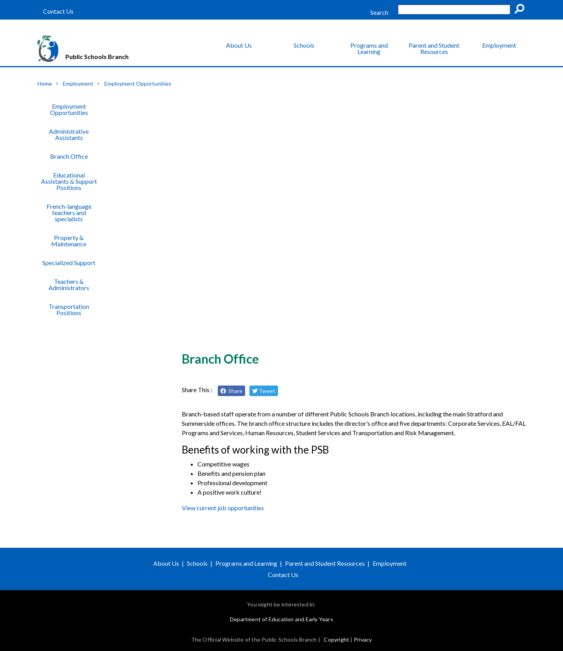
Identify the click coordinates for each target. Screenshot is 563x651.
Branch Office (69, 156)
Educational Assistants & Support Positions (69, 181)
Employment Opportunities (137, 83)
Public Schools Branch (97, 56)
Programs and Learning (369, 48)
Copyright (336, 639)
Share (231, 390)
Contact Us (58, 11)
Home (45, 83)
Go (522, 10)
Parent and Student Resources (434, 48)
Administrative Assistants (69, 134)
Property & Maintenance (68, 240)
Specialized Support (68, 262)
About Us (239, 45)
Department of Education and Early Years (281, 619)
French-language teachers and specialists (69, 212)
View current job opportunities (223, 507)
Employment (499, 45)
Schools (304, 45)
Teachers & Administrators (68, 284)
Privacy (363, 639)
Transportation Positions (68, 309)
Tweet (263, 390)
